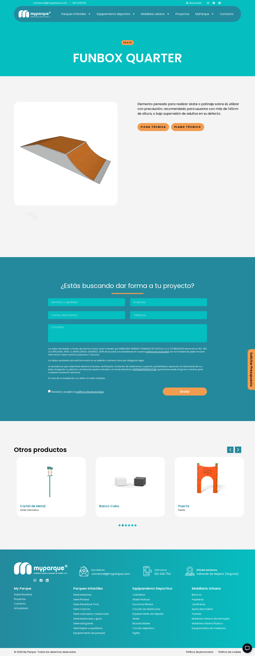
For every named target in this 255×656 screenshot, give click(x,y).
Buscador (195, 3)
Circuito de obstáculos (146, 609)
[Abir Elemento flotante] (247, 648)
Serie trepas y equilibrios (88, 628)
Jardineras (198, 604)
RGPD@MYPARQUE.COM (144, 369)
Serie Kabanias (82, 594)
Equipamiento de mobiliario (209, 628)
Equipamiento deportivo (116, 14)
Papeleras (198, 599)
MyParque (204, 14)
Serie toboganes (83, 623)
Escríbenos (98, 570)
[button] (230, 450)
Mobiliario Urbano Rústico (207, 623)
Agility (136, 633)
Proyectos (182, 14)
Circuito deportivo (143, 628)
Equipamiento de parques (89, 633)
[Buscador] (187, 3)
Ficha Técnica (153, 127)
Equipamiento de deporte (147, 614)
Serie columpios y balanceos (91, 614)
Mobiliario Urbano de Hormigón (211, 618)
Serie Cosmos (81, 609)
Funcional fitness (142, 604)
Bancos (196, 594)
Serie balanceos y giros (87, 618)
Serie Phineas (81, 599)
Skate (127, 42)
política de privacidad (157, 351)
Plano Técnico (187, 127)
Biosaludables (141, 623)
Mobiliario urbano (155, 14)
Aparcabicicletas (202, 609)
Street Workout (141, 599)
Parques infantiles (76, 14)
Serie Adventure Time (86, 604)
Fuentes (196, 614)
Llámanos (160, 570)
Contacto (226, 14)
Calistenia (138, 594)
